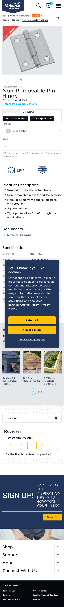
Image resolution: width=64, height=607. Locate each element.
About (8, 563)
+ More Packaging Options (19, 104)
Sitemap (36, 599)
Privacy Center (40, 591)
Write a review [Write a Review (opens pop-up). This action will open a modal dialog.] (15, 118)
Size (5, 139)
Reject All (32, 320)
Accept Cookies (31, 330)
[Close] (54, 264)
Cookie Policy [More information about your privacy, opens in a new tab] (29, 304)
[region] (32, 303)
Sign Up (52, 517)
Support (10, 555)
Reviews (11, 418)
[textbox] (32, 131)
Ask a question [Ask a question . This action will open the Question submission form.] (42, 118)
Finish (6, 124)
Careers (6, 595)
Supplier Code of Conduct (45, 595)
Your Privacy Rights (32, 339)
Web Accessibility (11, 599)
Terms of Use (9, 591)
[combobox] (32, 131)
